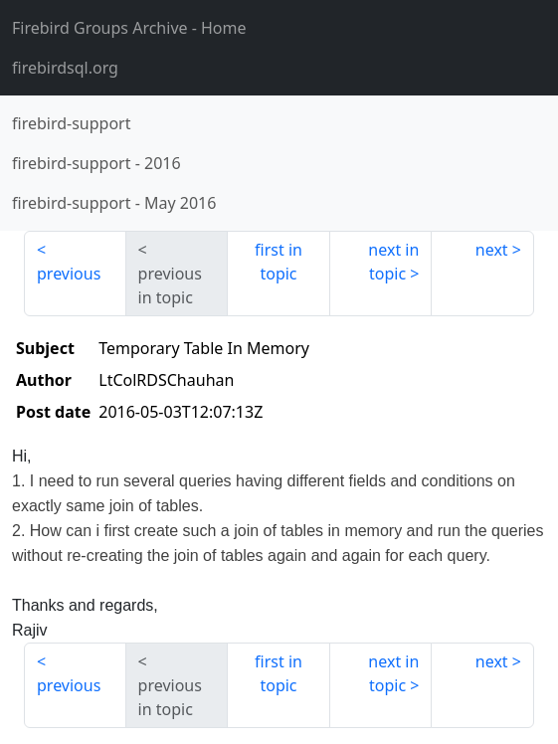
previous (68, 273)
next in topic (393, 261)
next (491, 250)
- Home (129, 28)
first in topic (278, 261)
